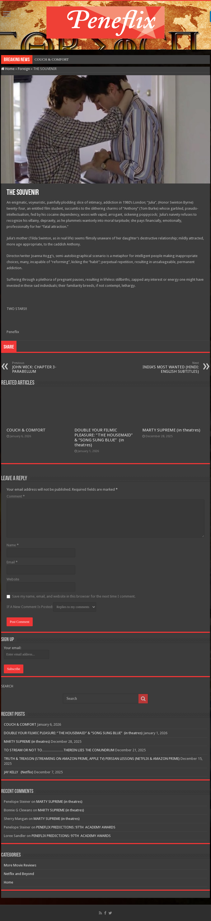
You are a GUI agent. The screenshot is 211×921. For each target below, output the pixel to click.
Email (12, 562)
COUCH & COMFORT (52, 59)
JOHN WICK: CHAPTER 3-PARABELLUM (40, 367)
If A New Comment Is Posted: (51, 607)
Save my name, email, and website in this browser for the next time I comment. (73, 596)
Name (13, 545)
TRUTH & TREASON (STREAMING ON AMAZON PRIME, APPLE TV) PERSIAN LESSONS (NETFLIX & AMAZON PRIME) (92, 759)
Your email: (12, 648)
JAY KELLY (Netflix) (18, 772)
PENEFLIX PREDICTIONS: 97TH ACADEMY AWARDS (75, 827)
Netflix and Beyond (19, 874)
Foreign (24, 69)
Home (8, 69)
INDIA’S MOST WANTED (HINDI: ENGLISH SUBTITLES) (171, 367)
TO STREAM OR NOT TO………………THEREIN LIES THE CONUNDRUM (59, 750)
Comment (16, 496)
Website (13, 579)
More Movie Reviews (20, 865)
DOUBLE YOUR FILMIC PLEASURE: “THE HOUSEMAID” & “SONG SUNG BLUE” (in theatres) (103, 437)
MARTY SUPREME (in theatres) (171, 430)
